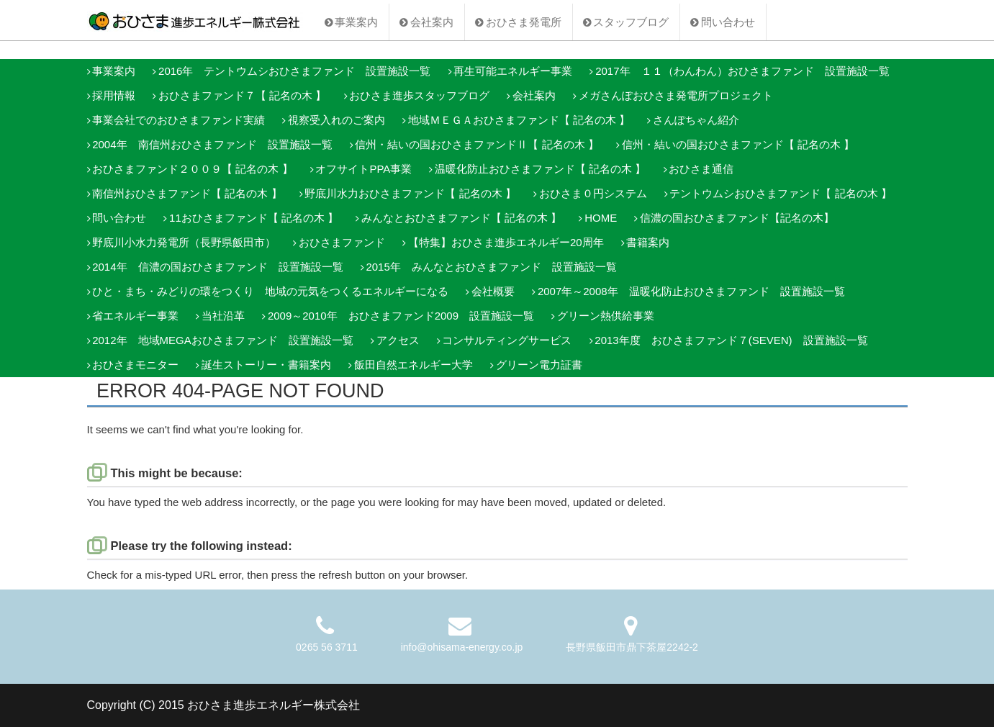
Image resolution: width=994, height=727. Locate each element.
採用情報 (113, 95)
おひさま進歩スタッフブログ (419, 95)
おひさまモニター (135, 364)
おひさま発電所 (523, 22)
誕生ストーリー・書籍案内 (266, 364)
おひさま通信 (701, 169)
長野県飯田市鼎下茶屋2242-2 (632, 647)
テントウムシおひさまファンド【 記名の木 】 (780, 193)
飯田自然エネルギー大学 (413, 364)
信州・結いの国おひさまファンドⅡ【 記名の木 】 (476, 144)
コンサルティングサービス (506, 340)
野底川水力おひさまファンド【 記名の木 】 (409, 193)
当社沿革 (223, 316)
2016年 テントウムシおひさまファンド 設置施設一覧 (294, 71)
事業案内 (356, 22)
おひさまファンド (342, 242)
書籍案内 (647, 242)
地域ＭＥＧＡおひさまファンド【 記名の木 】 (519, 120)
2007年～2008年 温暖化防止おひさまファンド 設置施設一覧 (691, 291)
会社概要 (493, 291)
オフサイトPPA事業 (363, 169)
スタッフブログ (631, 22)
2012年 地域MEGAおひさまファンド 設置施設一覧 (222, 340)
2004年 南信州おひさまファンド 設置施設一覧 (212, 144)
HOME (600, 218)
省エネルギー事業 (135, 316)
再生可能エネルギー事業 (512, 71)
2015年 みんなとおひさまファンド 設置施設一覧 (491, 267)
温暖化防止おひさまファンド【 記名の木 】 (540, 169)
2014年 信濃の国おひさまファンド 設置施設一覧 (217, 267)
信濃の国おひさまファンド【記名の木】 (737, 218)
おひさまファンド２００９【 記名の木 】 (192, 169)
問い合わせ (728, 22)
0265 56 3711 (327, 647)
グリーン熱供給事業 (605, 316)
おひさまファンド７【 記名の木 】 (242, 95)
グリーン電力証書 (539, 364)
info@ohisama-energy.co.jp (462, 647)
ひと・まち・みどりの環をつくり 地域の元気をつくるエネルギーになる (270, 291)
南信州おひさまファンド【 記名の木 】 (186, 193)
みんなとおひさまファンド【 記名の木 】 (461, 218)
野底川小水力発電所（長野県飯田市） (184, 242)
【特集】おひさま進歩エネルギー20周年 (506, 242)
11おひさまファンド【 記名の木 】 (253, 218)
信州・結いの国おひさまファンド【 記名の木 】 (738, 144)
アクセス (398, 340)
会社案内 (431, 22)
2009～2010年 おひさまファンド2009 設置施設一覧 (401, 316)
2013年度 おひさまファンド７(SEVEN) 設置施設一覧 (731, 340)
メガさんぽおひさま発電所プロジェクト (676, 95)
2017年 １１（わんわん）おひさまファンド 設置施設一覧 (742, 71)
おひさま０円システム (593, 193)
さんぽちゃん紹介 (696, 120)
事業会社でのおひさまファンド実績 (178, 120)
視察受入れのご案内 (336, 120)
